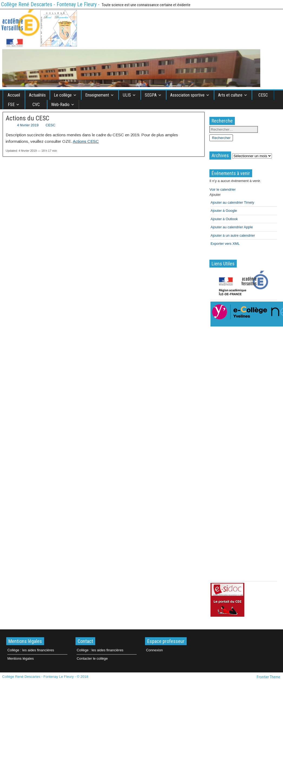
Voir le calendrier (222, 189)
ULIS (127, 95)
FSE (11, 104)
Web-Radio (60, 104)
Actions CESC (86, 141)
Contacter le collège (92, 658)
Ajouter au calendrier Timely (232, 202)
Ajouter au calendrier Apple (231, 227)
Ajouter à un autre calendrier (232, 235)
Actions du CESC (27, 118)
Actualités (37, 95)
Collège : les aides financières (30, 650)
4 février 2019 (28, 125)
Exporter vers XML (225, 244)
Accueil (14, 95)
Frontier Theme (268, 677)
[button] (215, 195)
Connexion (154, 650)
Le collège (63, 95)
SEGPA (151, 95)
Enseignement (97, 95)
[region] (131, 68)
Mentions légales (20, 658)
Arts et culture (230, 95)
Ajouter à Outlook (224, 219)
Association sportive (187, 95)
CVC (36, 104)
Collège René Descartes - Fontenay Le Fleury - (50, 4)
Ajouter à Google (223, 211)
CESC (263, 95)
